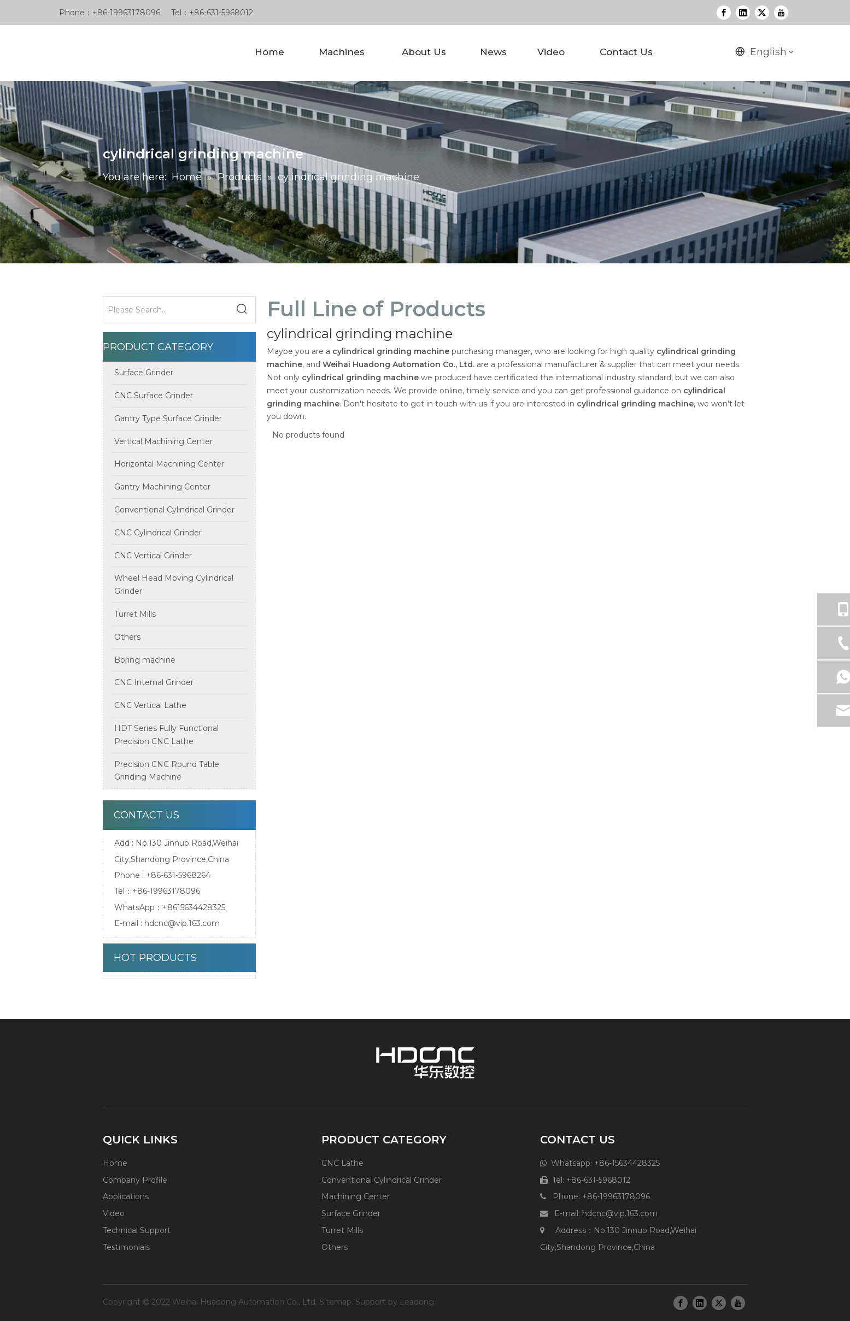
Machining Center (355, 1196)
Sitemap (335, 1302)
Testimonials (126, 1247)
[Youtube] (781, 12)
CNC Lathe (342, 1163)
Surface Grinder (350, 1213)
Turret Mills (342, 1230)
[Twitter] (762, 12)
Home (115, 1163)
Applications (126, 1196)
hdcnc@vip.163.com (182, 923)
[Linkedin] (743, 12)
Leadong (417, 1302)
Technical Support (137, 1230)
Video (114, 1213)
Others (334, 1247)
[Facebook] (724, 12)
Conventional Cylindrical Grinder (381, 1180)
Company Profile (135, 1180)
